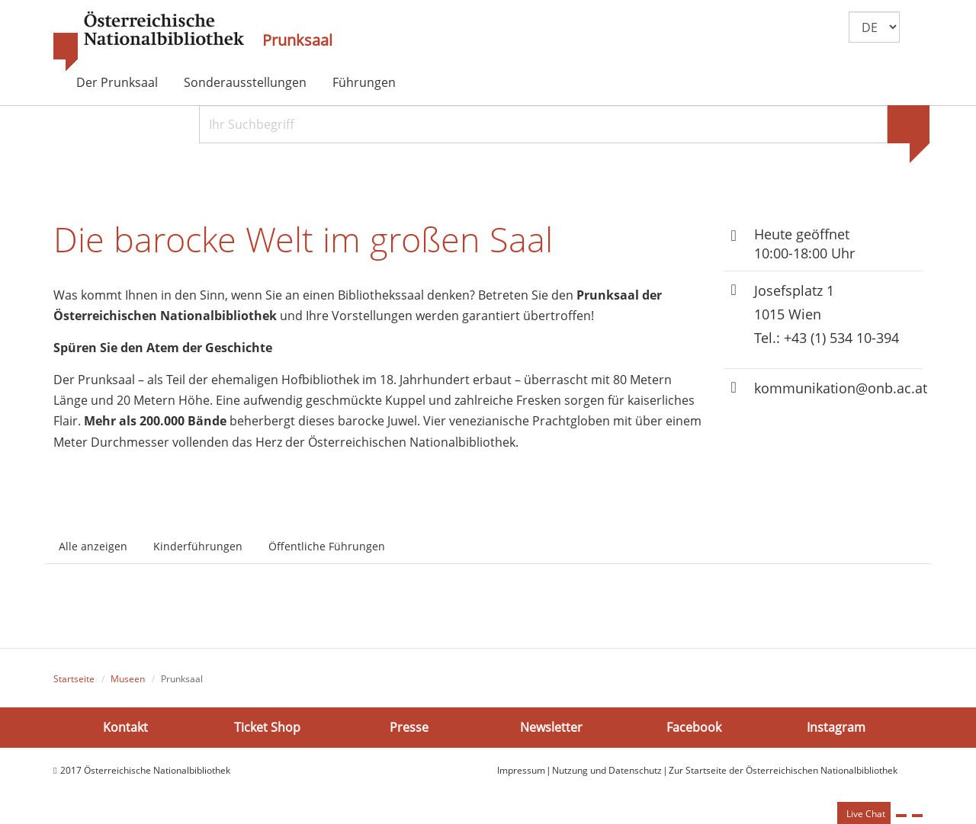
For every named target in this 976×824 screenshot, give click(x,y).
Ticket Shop (267, 727)
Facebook (693, 727)
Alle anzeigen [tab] (93, 546)
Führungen (364, 82)
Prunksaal (297, 40)
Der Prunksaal (117, 82)
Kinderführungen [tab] (197, 546)
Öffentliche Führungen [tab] (326, 546)
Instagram (836, 727)
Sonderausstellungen (245, 82)
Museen (128, 678)
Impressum (521, 770)
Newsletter (551, 727)
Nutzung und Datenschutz (607, 770)
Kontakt (125, 727)
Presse (409, 727)
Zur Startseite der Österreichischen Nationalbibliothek (783, 770)
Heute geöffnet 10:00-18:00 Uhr (804, 243)
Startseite (74, 678)
